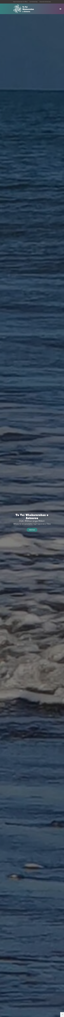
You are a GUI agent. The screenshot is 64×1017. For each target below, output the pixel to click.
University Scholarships (45, 1)
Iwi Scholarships (34, 1)
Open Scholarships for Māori (20, 1)
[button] (60, 8)
